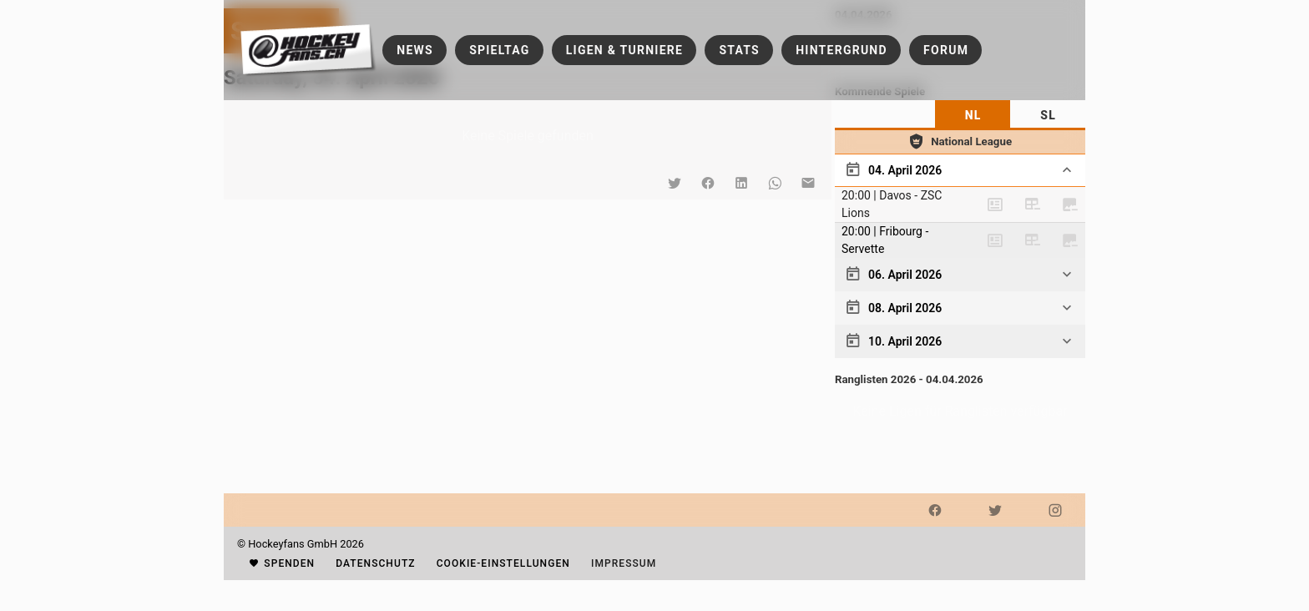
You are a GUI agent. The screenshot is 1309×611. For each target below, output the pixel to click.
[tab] (972, 115)
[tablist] (960, 115)
